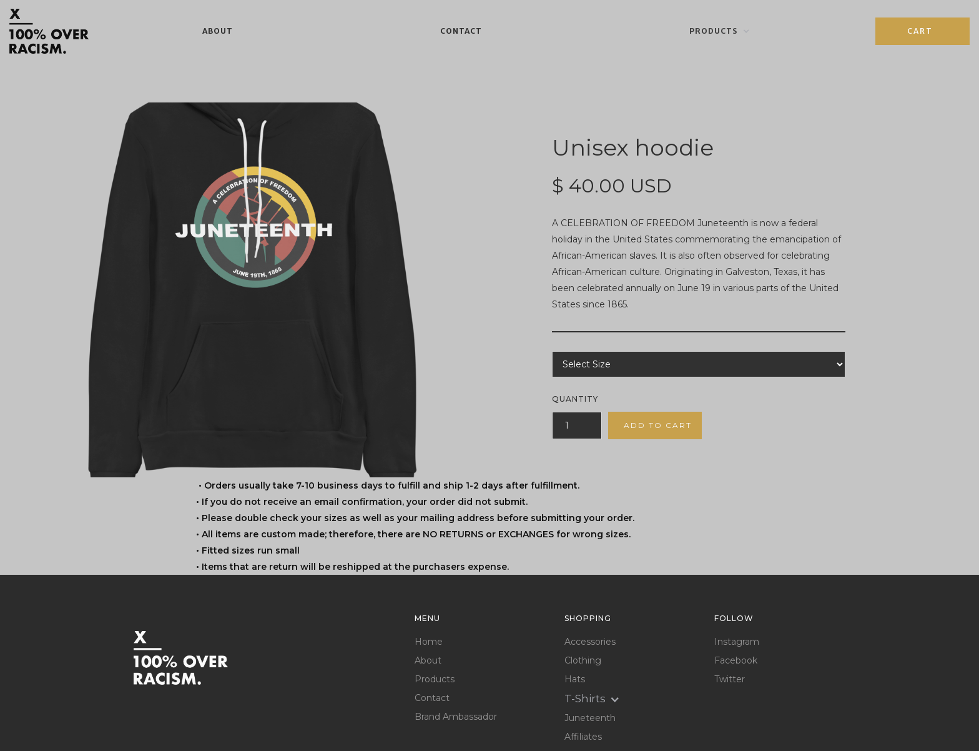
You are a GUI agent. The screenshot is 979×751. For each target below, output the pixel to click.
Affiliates (583, 737)
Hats (574, 679)
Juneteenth (590, 718)
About (217, 31)
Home (429, 642)
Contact (461, 31)
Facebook (735, 660)
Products (435, 679)
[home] (49, 31)
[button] (719, 31)
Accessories (590, 642)
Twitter (729, 679)
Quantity (575, 399)
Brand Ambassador (456, 717)
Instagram (736, 642)
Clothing (582, 660)
